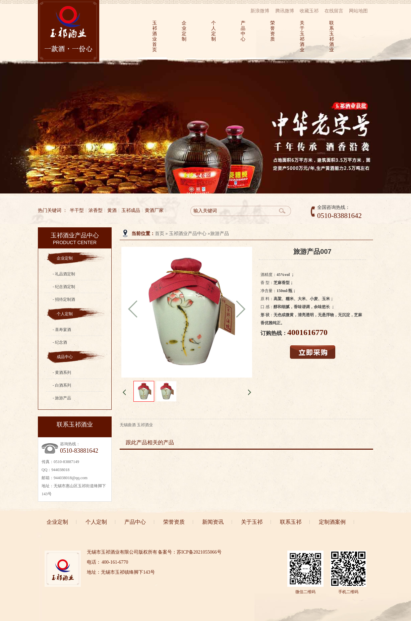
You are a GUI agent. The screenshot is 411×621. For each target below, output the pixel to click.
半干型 (77, 210)
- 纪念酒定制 (64, 286)
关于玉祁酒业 (302, 36)
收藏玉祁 (309, 10)
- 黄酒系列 (62, 372)
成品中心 (65, 356)
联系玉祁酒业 (331, 36)
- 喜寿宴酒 (62, 329)
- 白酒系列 (62, 385)
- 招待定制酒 (64, 299)
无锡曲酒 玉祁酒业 (136, 424)
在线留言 (334, 10)
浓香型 (96, 210)
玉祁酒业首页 (154, 36)
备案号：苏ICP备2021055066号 (190, 552)
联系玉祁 (290, 522)
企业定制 (184, 31)
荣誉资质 (272, 31)
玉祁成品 (130, 210)
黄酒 (112, 210)
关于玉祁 (251, 522)
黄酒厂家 (154, 210)
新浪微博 (259, 10)
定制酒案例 (332, 522)
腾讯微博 (284, 10)
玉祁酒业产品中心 (188, 233)
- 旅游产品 (62, 398)
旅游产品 (219, 233)
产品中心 (243, 31)
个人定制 (213, 31)
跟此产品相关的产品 (150, 442)
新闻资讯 (213, 522)
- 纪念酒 (60, 342)
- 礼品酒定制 (64, 274)
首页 (159, 233)
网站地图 (358, 10)
